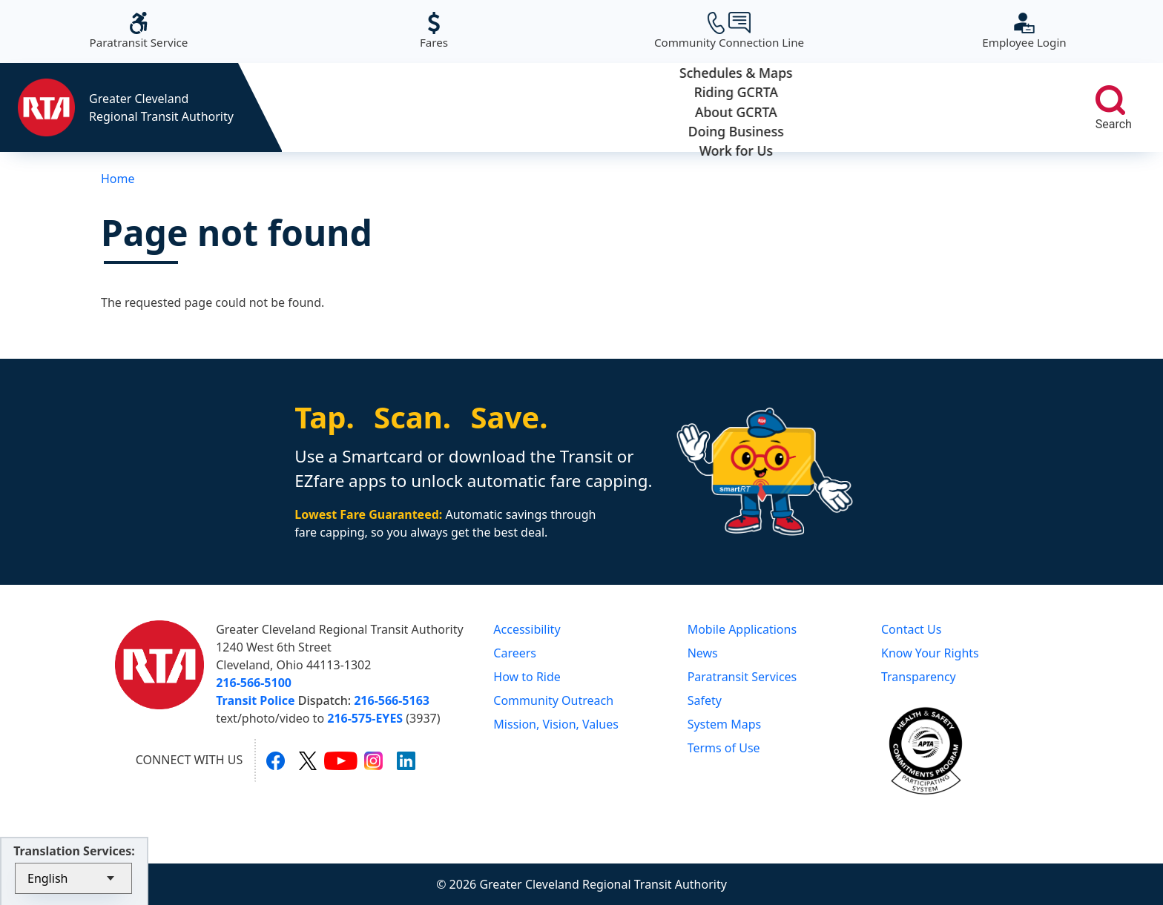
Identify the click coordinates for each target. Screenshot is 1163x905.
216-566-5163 (391, 700)
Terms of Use (724, 748)
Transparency (918, 677)
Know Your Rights (930, 653)
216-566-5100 (253, 682)
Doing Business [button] (824, 107)
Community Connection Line (729, 31)
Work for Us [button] (979, 107)
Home (118, 178)
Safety (705, 700)
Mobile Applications (742, 629)
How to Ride (527, 677)
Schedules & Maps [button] (359, 107)
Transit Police (255, 700)
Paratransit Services (742, 677)
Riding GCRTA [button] (514, 107)
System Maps (725, 724)
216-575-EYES (365, 718)
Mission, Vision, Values (556, 724)
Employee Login (1024, 31)
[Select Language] (73, 878)
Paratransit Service (139, 31)
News (703, 653)
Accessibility (526, 629)
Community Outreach (553, 700)
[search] (1110, 100)
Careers (514, 653)
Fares (434, 31)
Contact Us (911, 629)
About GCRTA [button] (669, 107)
